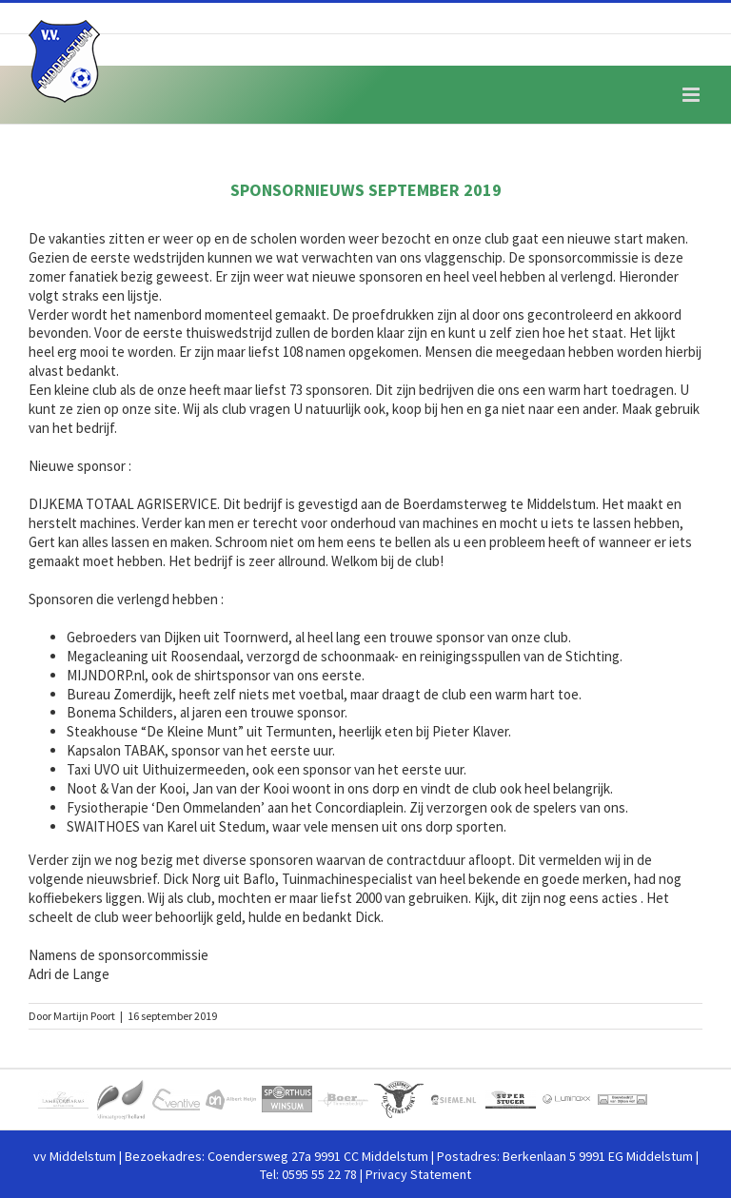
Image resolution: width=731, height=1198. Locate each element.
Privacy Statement (418, 1174)
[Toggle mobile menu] (692, 95)
